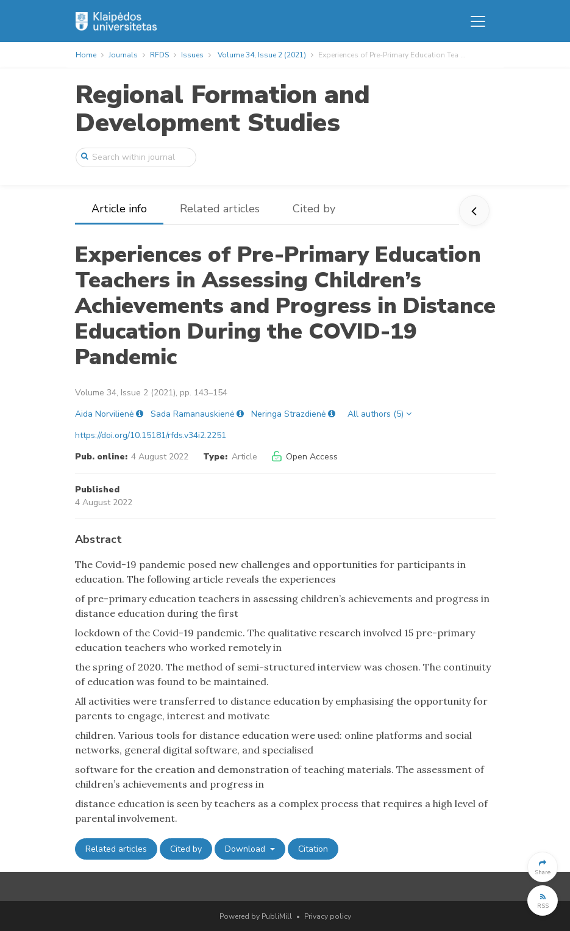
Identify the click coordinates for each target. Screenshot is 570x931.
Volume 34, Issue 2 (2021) (262, 55)
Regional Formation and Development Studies (222, 108)
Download (246, 849)
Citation (313, 849)
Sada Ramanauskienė (192, 414)
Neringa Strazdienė (288, 414)
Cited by (314, 208)
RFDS (159, 55)
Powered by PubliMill (255, 916)
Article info (119, 208)
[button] (542, 867)
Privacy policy (327, 916)
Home (86, 55)
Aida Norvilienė (104, 414)
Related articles (220, 208)
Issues (192, 55)
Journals (123, 55)
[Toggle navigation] (478, 21)
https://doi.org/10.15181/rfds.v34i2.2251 (150, 435)
